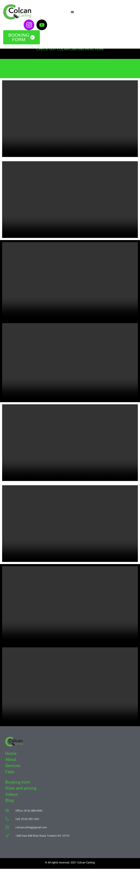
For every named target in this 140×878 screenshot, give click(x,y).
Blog (9, 809)
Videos (11, 803)
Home (10, 762)
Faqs (10, 780)
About (10, 768)
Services (12, 774)
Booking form (17, 791)
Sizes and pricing (20, 797)
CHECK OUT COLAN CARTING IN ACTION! (70, 58)
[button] (72, 11)
